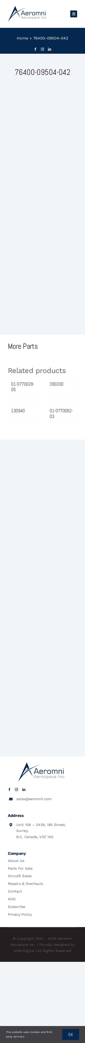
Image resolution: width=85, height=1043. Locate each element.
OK (70, 1034)
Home (22, 38)
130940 (18, 411)
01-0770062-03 (61, 413)
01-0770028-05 (22, 387)
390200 (56, 384)
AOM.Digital (24, 951)
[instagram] (42, 49)
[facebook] (35, 49)
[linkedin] (49, 49)
